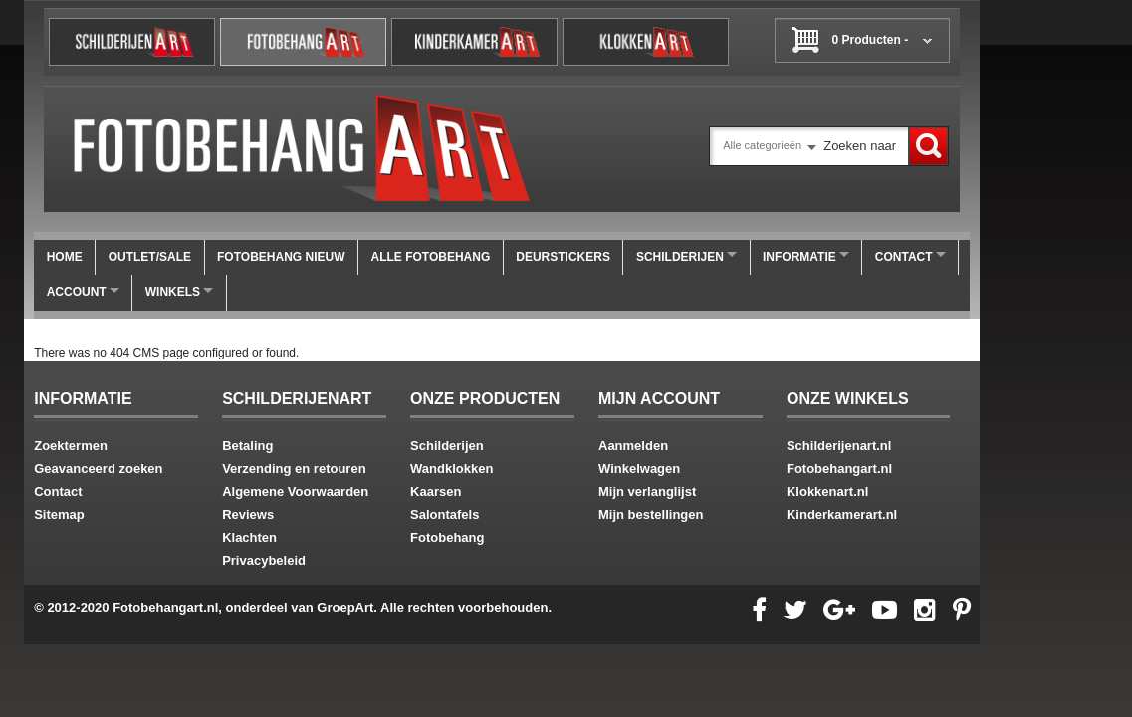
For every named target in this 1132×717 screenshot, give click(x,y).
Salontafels (444, 514)
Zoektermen (71, 445)
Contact (910, 257)
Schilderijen (686, 257)
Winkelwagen (639, 468)
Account (83, 292)
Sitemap (59, 514)
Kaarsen (435, 491)
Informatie (806, 257)
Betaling (247, 445)
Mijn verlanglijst (647, 491)
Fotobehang (447, 537)
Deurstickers (563, 257)
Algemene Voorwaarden (295, 491)
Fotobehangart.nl (839, 468)
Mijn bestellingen (650, 514)
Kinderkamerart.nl (842, 514)
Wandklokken (451, 468)
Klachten (249, 537)
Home (65, 257)
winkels (179, 292)
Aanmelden (633, 445)
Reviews (248, 514)
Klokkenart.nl (827, 491)
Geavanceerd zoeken (98, 468)
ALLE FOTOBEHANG (430, 257)
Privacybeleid (264, 560)
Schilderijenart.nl (839, 445)
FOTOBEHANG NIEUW (280, 257)
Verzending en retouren (293, 468)
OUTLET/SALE (150, 257)
